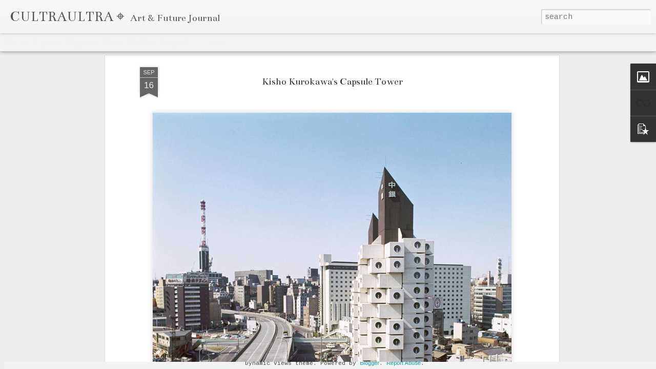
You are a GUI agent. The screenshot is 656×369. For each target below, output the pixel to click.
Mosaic (112, 42)
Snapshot (174, 42)
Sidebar (141, 42)
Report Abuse (403, 363)
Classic (16, 42)
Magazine (80, 42)
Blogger (369, 363)
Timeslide (210, 42)
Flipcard (46, 42)
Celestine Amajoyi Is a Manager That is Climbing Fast (509, 356)
